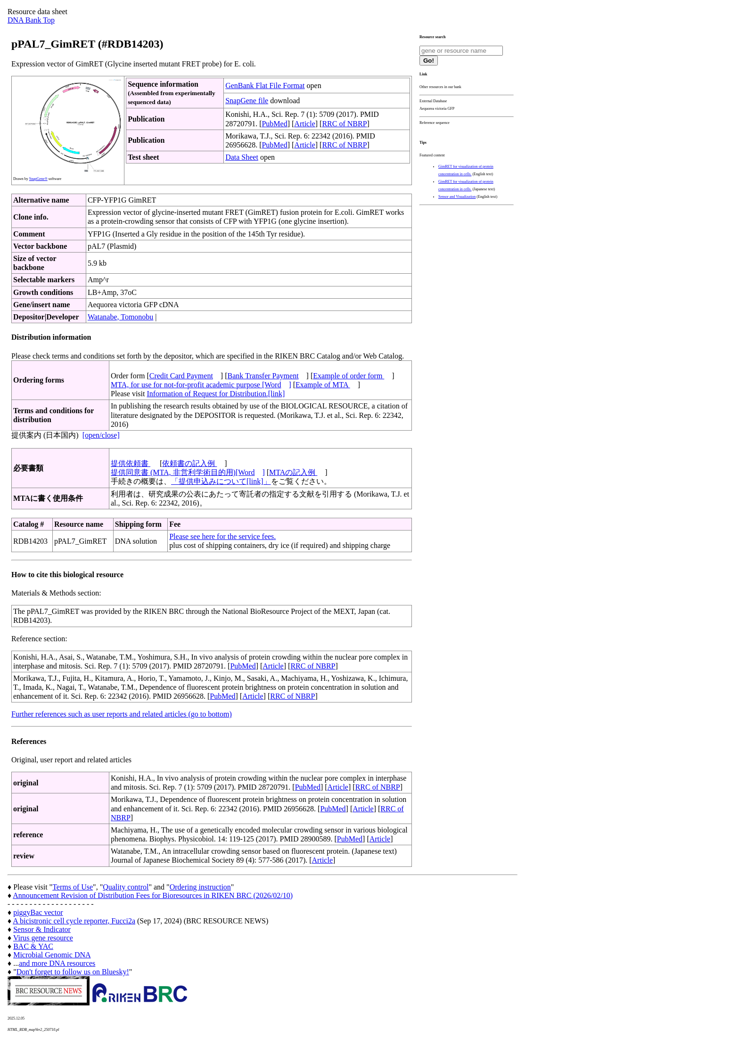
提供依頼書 (130, 463)
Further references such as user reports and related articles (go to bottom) (121, 714)
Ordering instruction (200, 887)
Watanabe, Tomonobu (120, 317)
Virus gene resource (43, 938)
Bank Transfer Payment (263, 376)
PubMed (274, 124)
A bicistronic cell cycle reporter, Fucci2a (74, 921)
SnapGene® (38, 179)
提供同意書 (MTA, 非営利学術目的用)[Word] (188, 472)
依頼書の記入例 (189, 463)
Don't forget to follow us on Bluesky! (72, 972)
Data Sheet (241, 157)
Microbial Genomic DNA (51, 955)
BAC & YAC (33, 946)
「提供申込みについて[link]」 (221, 481)
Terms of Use (72, 887)
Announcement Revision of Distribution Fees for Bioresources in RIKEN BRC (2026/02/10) (153, 895)
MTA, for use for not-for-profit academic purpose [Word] (201, 385)
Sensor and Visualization (457, 197)
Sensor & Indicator (42, 929)
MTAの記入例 (293, 472)
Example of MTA (323, 385)
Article (304, 124)
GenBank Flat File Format (264, 86)
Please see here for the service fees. (222, 536)
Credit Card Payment (181, 376)
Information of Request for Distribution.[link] (216, 394)
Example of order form (348, 376)
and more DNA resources (57, 963)
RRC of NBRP (344, 124)
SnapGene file (246, 101)
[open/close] (101, 435)
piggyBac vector (38, 912)
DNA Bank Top (31, 20)
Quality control (125, 887)
